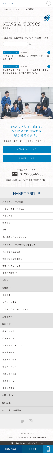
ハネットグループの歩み (13, 208)
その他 (45, 38)
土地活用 (6, 295)
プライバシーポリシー (26, 434)
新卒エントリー (9, 366)
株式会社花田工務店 (11, 251)
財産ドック (29, 38)
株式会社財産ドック (11, 265)
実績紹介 (6, 287)
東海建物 (38, 38)
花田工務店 (8, 38)
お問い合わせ (11, 449)
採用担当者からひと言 (12, 345)
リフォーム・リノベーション (15, 309)
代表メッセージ (9, 338)
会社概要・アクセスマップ (14, 237)
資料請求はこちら (27, 158)
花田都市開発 (18, 38)
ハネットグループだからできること (19, 244)
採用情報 (6, 324)
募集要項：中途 (9, 373)
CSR (4, 230)
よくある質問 (8, 387)
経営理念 (6, 222)
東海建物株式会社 (10, 272)
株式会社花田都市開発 (12, 258)
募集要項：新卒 (9, 359)
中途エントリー (9, 380)
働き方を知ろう (9, 352)
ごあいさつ (7, 215)
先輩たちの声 (8, 331)
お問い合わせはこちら (27, 149)
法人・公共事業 (9, 302)
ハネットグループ (8, 9)
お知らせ (19, 9)
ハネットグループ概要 (12, 201)
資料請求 (33, 449)
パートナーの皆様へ (11, 410)
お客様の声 (7, 316)
